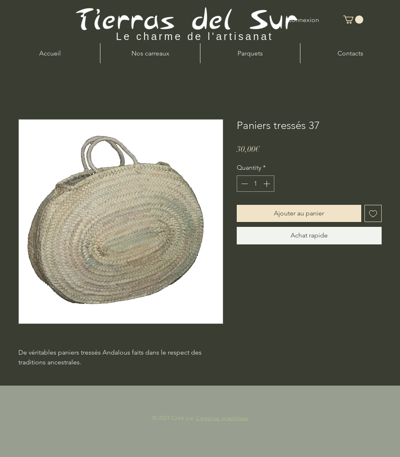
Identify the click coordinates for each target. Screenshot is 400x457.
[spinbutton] (255, 183)
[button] (353, 20)
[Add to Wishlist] (373, 213)
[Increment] (267, 183)
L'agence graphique (222, 418)
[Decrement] (243, 183)
